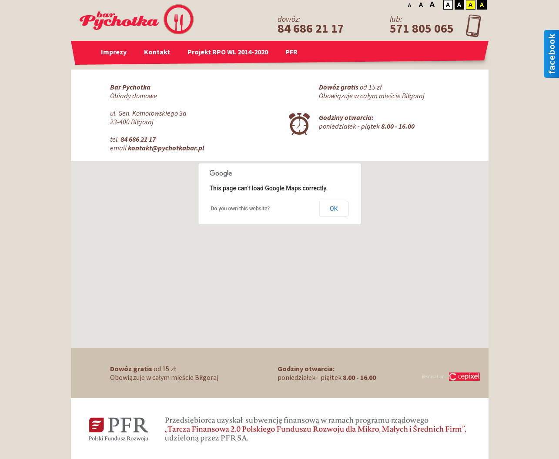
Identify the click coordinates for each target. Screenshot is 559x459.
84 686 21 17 (311, 28)
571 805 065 (422, 28)
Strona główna (87, 52)
